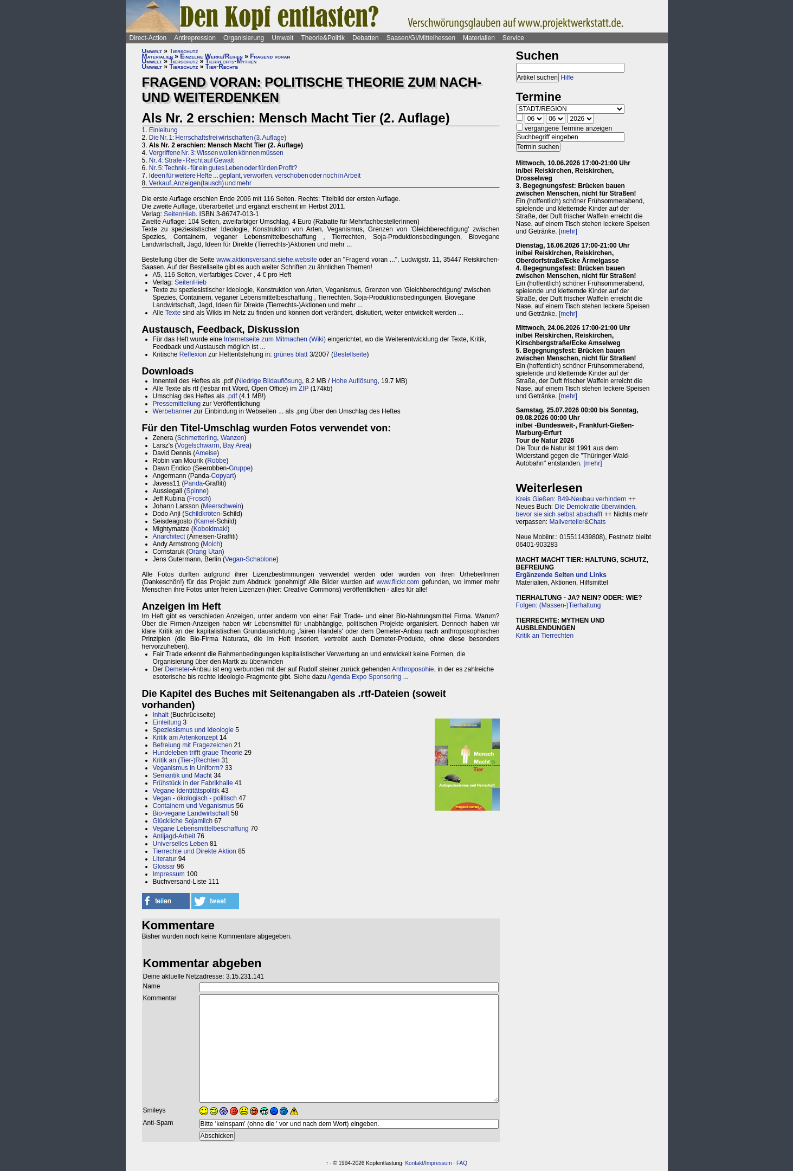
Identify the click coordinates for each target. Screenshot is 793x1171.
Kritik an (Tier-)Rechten (186, 760)
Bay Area (236, 445)
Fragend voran (270, 56)
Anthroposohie (413, 669)
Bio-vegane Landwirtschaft (191, 813)
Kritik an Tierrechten (545, 635)
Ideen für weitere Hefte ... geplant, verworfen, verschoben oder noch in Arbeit (255, 175)
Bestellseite (349, 354)
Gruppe (239, 468)
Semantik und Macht (182, 775)
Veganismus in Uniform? (188, 768)
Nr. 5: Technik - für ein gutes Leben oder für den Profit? (223, 168)
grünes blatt (291, 354)
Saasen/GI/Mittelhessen (420, 38)
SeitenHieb (180, 214)
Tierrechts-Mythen (231, 61)
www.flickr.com (398, 582)
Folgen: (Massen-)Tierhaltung (558, 605)
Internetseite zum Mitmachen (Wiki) (275, 339)
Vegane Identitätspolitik (186, 790)
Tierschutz (183, 51)
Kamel (205, 521)
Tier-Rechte (221, 66)
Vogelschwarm (198, 445)
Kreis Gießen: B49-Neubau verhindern (571, 499)
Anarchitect (169, 536)
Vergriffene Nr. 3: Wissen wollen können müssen (216, 153)
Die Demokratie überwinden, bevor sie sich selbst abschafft (576, 510)
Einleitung (163, 130)
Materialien (479, 38)
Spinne (196, 491)
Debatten (365, 38)
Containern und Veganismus (194, 806)
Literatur (165, 859)
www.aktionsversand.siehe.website (266, 259)
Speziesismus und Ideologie (193, 730)
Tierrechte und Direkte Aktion (194, 851)
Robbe (216, 460)
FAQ (461, 1163)
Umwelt (282, 38)
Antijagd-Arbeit (174, 836)
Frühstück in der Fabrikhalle (193, 783)
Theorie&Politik (323, 38)
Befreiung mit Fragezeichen (193, 745)
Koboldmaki (211, 529)
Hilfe (566, 77)
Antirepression (195, 38)
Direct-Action (148, 38)
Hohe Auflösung (355, 381)
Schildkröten (202, 513)
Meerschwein (222, 506)
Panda (193, 483)
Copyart (222, 476)
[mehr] (568, 231)
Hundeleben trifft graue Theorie (198, 752)
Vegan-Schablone (250, 559)
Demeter (177, 669)
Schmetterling (197, 438)
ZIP (303, 388)
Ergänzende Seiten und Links (561, 575)
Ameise (206, 453)
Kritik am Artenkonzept (185, 737)
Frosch (199, 498)
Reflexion (193, 354)
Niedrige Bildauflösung (269, 381)
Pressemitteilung (177, 403)
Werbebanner (172, 411)
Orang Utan (205, 551)
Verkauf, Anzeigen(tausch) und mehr (200, 183)
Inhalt (161, 715)
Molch (211, 544)
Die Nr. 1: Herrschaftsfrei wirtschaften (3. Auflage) (217, 137)
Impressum (169, 874)
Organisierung (243, 38)
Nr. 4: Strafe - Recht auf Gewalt (191, 160)
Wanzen (232, 438)
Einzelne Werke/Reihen (211, 56)
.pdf (232, 396)
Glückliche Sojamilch (183, 821)
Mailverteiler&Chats (578, 522)
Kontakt (414, 1163)
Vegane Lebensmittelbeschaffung (201, 828)
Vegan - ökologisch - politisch (195, 798)
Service (513, 38)
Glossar (164, 866)
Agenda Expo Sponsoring (364, 677)
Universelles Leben (180, 843)
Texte (173, 312)
